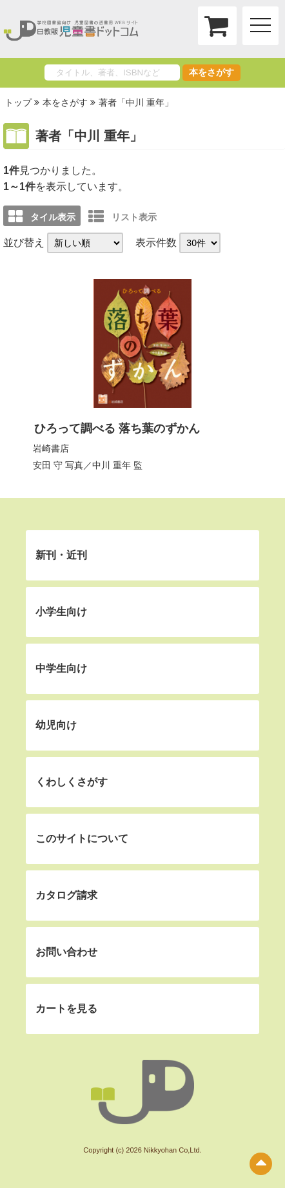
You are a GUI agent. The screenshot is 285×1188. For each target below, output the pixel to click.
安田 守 (48, 465)
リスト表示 (122, 216)
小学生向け (61, 611)
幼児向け (56, 725)
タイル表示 (41, 216)
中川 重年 (111, 465)
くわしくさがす (71, 781)
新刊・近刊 (61, 555)
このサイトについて (81, 838)
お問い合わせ (66, 951)
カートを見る (66, 1008)
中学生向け (61, 668)
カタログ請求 (66, 895)
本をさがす (211, 72)
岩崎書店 (51, 448)
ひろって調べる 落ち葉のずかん (117, 428)
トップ (18, 102)
